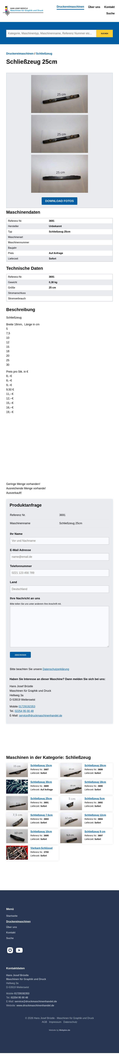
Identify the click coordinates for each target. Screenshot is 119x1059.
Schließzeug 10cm (41, 837)
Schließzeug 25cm (41, 804)
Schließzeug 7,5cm (41, 821)
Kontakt (109, 7)
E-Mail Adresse (20, 556)
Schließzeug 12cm (95, 821)
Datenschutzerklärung (56, 675)
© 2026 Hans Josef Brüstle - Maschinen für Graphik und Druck (59, 1024)
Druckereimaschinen (70, 6)
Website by (59, 1036)
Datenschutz (70, 1028)
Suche (110, 13)
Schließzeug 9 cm (94, 837)
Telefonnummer (21, 572)
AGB (44, 1028)
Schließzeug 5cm (94, 804)
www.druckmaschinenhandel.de (35, 1011)
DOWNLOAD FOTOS (59, 206)
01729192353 (27, 712)
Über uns (94, 7)
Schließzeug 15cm (41, 771)
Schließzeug (44, 53)
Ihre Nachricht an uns (25, 604)
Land (13, 588)
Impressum (55, 1028)
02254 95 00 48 (24, 717)
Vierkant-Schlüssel (41, 854)
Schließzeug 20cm (95, 771)
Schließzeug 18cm (95, 788)
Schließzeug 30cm (41, 788)
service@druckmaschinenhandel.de (41, 721)
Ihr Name (16, 539)
